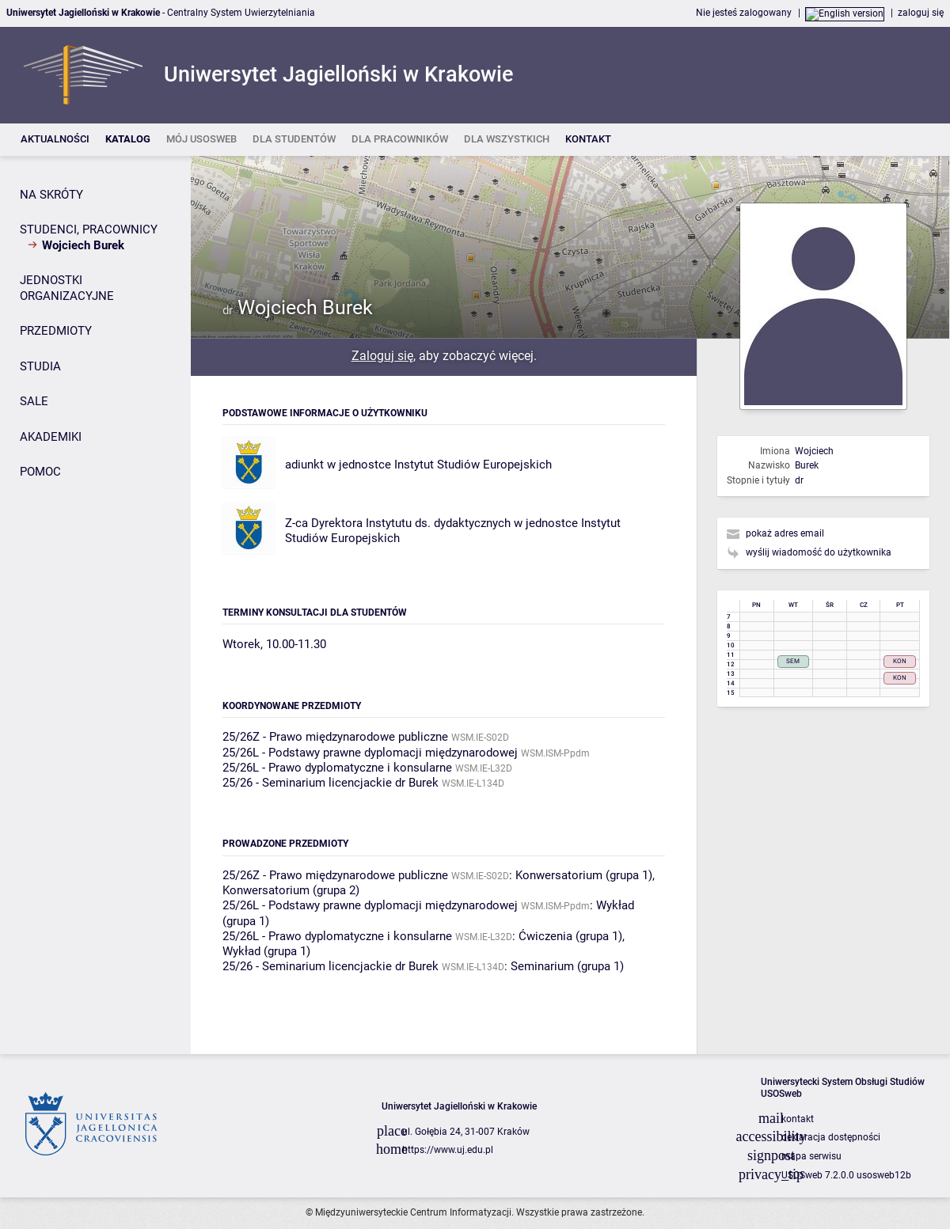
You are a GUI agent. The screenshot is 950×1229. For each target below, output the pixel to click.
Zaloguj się (382, 355)
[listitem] (55, 139)
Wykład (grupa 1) (266, 951)
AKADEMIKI (51, 437)
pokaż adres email (785, 533)
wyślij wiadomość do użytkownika (818, 552)
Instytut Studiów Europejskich (473, 464)
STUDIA (40, 366)
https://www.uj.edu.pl (447, 1149)
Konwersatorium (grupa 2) (290, 890)
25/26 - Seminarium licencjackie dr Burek (330, 783)
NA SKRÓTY (51, 195)
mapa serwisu (811, 1156)
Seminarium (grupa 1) (567, 966)
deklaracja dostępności (830, 1137)
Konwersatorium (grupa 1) (583, 875)
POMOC (40, 472)
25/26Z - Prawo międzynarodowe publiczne (335, 737)
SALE (34, 401)
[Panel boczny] (95, 605)
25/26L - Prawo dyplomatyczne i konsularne (337, 768)
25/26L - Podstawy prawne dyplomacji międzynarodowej (370, 752)
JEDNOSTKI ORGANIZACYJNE (67, 288)
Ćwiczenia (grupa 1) (570, 936)
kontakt (797, 1119)
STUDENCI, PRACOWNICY (89, 229)
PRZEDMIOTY (56, 331)
